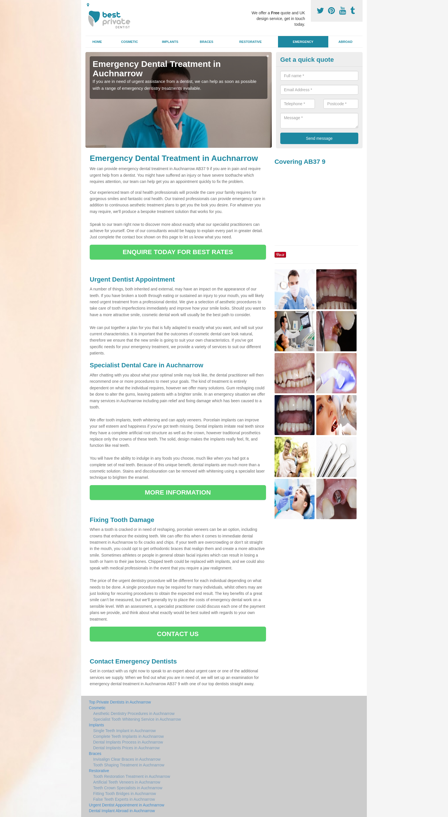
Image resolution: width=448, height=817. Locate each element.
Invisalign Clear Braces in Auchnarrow (127, 759)
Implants (170, 41)
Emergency (303, 41)
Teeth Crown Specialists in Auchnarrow (127, 788)
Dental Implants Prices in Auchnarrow (126, 748)
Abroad (345, 41)
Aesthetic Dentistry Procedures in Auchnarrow (134, 713)
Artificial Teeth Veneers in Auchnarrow (126, 782)
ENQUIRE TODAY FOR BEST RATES (178, 252)
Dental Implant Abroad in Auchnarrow (122, 810)
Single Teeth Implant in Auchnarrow (124, 730)
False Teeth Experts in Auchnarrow (124, 799)
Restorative (250, 41)
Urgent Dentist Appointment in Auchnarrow (126, 805)
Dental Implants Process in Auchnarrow (128, 742)
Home (97, 41)
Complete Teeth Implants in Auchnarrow (128, 736)
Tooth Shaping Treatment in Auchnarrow (128, 765)
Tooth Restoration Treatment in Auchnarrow (131, 776)
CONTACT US (178, 633)
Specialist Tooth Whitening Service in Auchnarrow (137, 719)
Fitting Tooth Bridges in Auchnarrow (124, 793)
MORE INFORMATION (178, 492)
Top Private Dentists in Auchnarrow (120, 702)
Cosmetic (129, 41)
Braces (206, 41)
